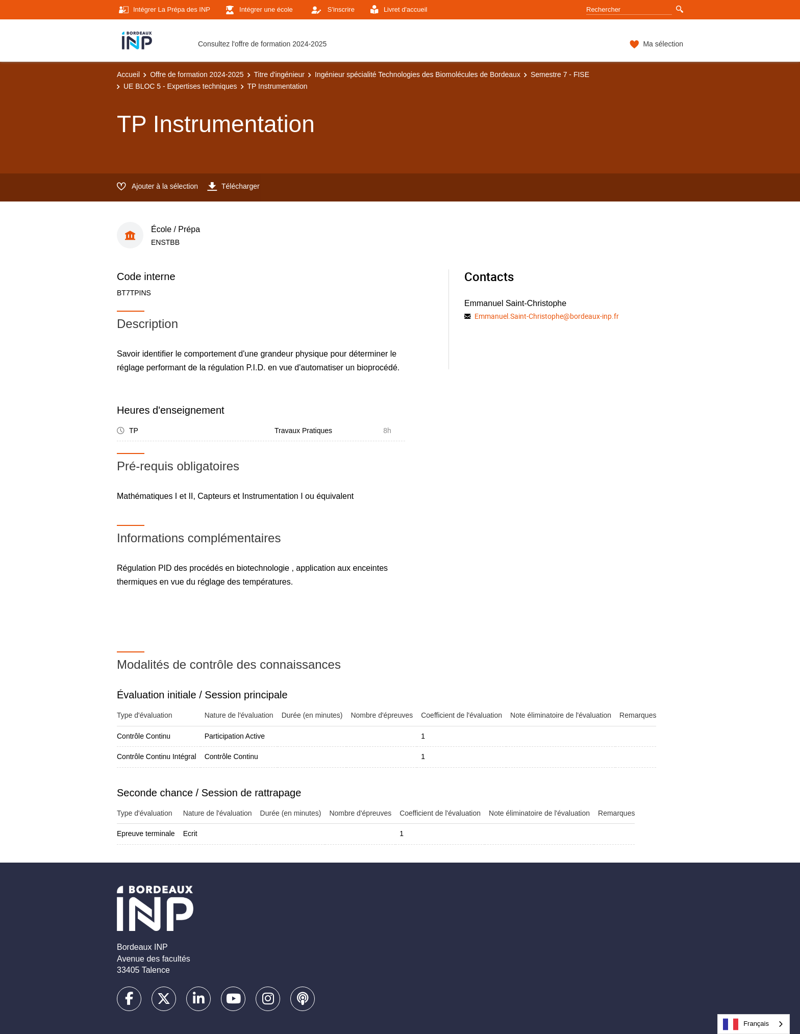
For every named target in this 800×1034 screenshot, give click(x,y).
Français (746, 1024)
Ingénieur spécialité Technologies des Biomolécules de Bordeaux (417, 74)
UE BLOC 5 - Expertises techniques (180, 86)
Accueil (128, 74)
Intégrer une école (258, 10)
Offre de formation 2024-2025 (196, 74)
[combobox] (753, 1024)
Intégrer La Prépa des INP (163, 10)
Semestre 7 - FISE (560, 74)
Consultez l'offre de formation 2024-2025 (262, 44)
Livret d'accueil (397, 10)
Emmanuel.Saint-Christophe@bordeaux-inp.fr (546, 316)
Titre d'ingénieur (279, 74)
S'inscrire (330, 9)
